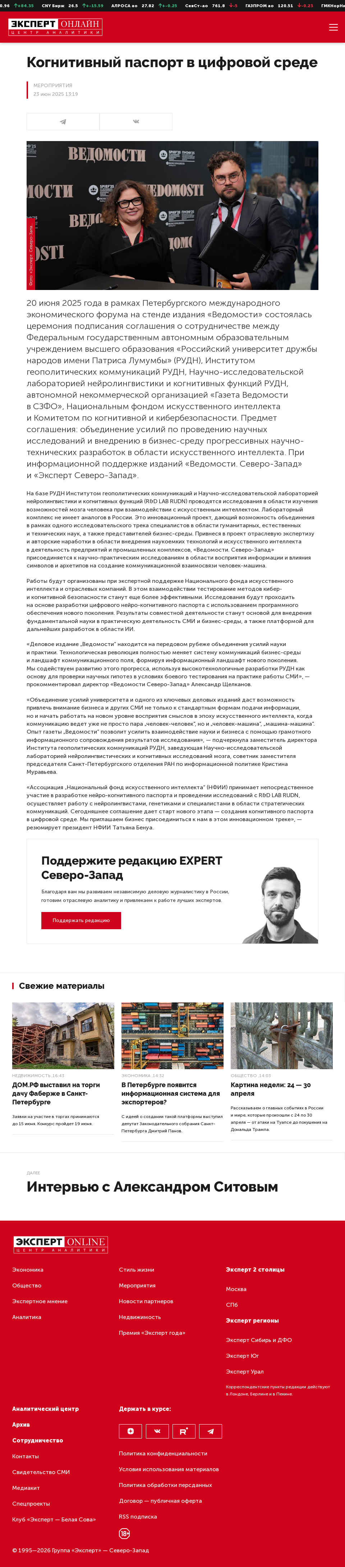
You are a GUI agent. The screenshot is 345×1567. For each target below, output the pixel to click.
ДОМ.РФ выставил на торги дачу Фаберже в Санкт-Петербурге (56, 1093)
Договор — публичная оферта (160, 1500)
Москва (236, 1289)
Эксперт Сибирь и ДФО (259, 1340)
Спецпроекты (31, 1503)
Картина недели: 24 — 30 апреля (271, 1089)
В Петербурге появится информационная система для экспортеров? (170, 1093)
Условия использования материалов (169, 1469)
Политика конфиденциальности (163, 1453)
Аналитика (26, 1317)
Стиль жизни (136, 1269)
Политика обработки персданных (165, 1485)
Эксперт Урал (245, 1371)
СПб (232, 1304)
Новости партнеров (146, 1301)
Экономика (136, 1075)
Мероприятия (137, 1285)
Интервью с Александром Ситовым (152, 1186)
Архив (21, 1424)
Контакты (25, 1456)
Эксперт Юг (242, 1355)
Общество (244, 1075)
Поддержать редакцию (81, 920)
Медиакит (26, 1487)
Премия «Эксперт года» (152, 1332)
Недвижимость (31, 1075)
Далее (33, 1172)
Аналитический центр (45, 1408)
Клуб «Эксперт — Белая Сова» (54, 1519)
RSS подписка (138, 1516)
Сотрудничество (37, 1440)
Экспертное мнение (40, 1301)
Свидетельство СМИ (41, 1472)
